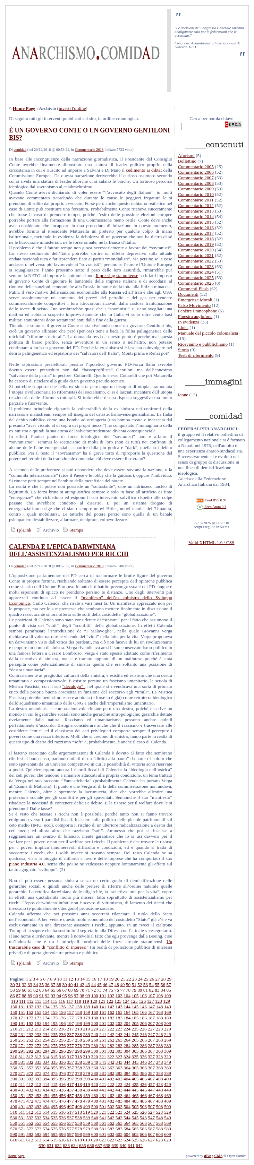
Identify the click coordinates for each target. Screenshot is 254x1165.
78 (128, 990)
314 (45, 1056)
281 (102, 1045)
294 (46, 1051)
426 (143, 1084)
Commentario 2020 (196, 249)
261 (102, 1040)
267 (151, 1040)
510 (13, 1112)
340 (94, 1062)
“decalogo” (73, 686)
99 (87, 995)
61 (29, 990)
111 (22, 1001)
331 (21, 1062)
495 (54, 1106)
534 (46, 1117)
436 (62, 1090)
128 (158, 1001)
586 (143, 1128)
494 (46, 1106)
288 (159, 1045)
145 (135, 1006)
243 (119, 1034)
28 (163, 979)
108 (159, 995)
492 (29, 1106)
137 (70, 1006)
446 (143, 1090)
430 (13, 1090)
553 (37, 1123)
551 (21, 1123)
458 (78, 1095)
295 (54, 1051)
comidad (20, 150)
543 (119, 1117)
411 (21, 1084)
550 (13, 1123)
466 (143, 1095)
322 (110, 1056)
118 (77, 1001)
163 (119, 1012)
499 (86, 1106)
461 (102, 1095)
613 (37, 1139)
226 (143, 1029)
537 (70, 1117)
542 (110, 1117)
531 (21, 1117)
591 (21, 1134)
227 (151, 1029)
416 (62, 1084)
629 (167, 1139)
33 (29, 984)
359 (86, 1067)
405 (135, 1078)
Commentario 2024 (196, 272)
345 (135, 1062)
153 (37, 1012)
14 (82, 979)
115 (54, 1001)
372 (29, 1073)
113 (38, 1001)
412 (29, 1084)
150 (13, 1012)
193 (37, 1023)
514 (45, 1112)
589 (167, 1128)
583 (119, 1128)
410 (13, 1084)
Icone (183, 394)
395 (54, 1078)
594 (46, 1134)
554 (46, 1123)
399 (86, 1078)
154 (46, 1012)
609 (167, 1134)
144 (127, 1006)
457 (70, 1095)
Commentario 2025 (196, 277)
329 (167, 1056)
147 (151, 1006)
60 (24, 990)
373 (37, 1073)
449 (167, 1090)
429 (167, 1084)
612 (29, 1139)
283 (119, 1045)
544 (127, 1117)
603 (119, 1134)
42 (81, 984)
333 (37, 1062)
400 (94, 1078)
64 (47, 990)
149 (167, 1006)
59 (18, 990)
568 (159, 1123)
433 (37, 1090)
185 (135, 1017)
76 (116, 990)
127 (150, 1001)
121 (101, 1001)
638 (106, 1145)
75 (111, 990)
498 (78, 1106)
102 (110, 995)
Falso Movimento (194, 305)
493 (37, 1106)
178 (78, 1017)
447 (151, 1090)
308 (159, 1051)
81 (145, 990)
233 (37, 1034)
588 (159, 1128)
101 (102, 995)
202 (110, 1023)
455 (54, 1095)
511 (21, 1112)
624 (127, 1139)
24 (140, 979)
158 (78, 1012)
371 (21, 1073)
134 (46, 1006)
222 (110, 1029)
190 (13, 1023)
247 (151, 1034)
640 (122, 1145)
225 (135, 1029)
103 (119, 995)
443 (119, 1090)
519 (86, 1112)
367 (151, 1067)
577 (70, 1128)
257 (70, 1040)
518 (78, 1112)
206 (143, 1023)
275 (54, 1045)
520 (94, 1112)
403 (119, 1078)
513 (37, 1112)
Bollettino (187, 161)
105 (135, 995)
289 (167, 1045)
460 (94, 1095)
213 (37, 1029)
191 (21, 1023)
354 (46, 1067)
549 (167, 1117)
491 (21, 1106)
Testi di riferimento (196, 355)
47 (111, 984)
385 (135, 1073)
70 (81, 990)
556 (62, 1123)
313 (37, 1056)
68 (70, 990)
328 (159, 1056)
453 (37, 1095)
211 (21, 1029)
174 (46, 1017)
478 (78, 1101)
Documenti (188, 294)
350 (13, 1067)
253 (37, 1040)
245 (135, 1034)
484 (127, 1101)
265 (135, 1040)
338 (78, 1062)
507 (151, 1106)
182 (110, 1017)
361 (102, 1067)
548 (159, 1117)
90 (35, 995)
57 (169, 984)
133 (37, 1006)
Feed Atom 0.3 (211, 507)
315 (54, 1056)
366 (143, 1067)
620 (94, 1139)
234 (46, 1034)
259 (86, 1040)
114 (46, 1001)
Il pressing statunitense (116, 275)
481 (102, 1101)
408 (159, 1078)
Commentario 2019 (196, 244)
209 (167, 1023)
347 (151, 1062)
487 (151, 1101)
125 (134, 1001)
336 (62, 1062)
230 (13, 1034)
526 (143, 1112)
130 (13, 1006)
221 (102, 1029)
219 (86, 1029)
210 (13, 1029)
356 (62, 1067)
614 (45, 1139)
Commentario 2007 (196, 177)
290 (13, 1051)
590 (13, 1134)
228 (159, 1029)
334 (46, 1062)
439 (86, 1090)
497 (70, 1106)
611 (21, 1139)
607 (151, 1134)
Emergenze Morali (195, 299)
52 (139, 984)
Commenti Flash (193, 288)
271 (21, 1045)
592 (29, 1134)
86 (12, 995)
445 (135, 1090)
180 (94, 1017)
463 (119, 1095)
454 (46, 1095)
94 (59, 995)
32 (24, 984)
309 (167, 1051)
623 (119, 1139)
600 (94, 1134)
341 (102, 1062)
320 (94, 1056)
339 (86, 1062)
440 (94, 1090)
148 (159, 1006)
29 (169, 979)
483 (119, 1101)
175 (54, 1017)
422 (110, 1084)
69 (76, 990)
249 (167, 1034)
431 (21, 1090)
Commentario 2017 (196, 233)
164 (127, 1012)
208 (159, 1023)
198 (78, 1023)
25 (146, 979)
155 (54, 1012)
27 (157, 979)
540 (94, 1117)
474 (46, 1101)
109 (167, 995)
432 (29, 1090)
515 (54, 1112)
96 (70, 995)
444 (127, 1090)
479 (86, 1101)
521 (102, 1112)
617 (70, 1139)
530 (13, 1117)
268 (159, 1040)
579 (86, 1128)
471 (21, 1101)
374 (46, 1073)
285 (135, 1045)
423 (119, 1084)
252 (29, 1040)
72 (93, 990)
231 (21, 1034)
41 (76, 984)
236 (62, 1034)
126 (142, 1001)
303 (119, 1051)
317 (70, 1056)
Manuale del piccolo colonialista (208, 333)
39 (64, 984)
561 (102, 1123)
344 (127, 1062)
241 (102, 1034)
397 (70, 1078)
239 (86, 1034)
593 (37, 1134)
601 (102, 1134)
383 (119, 1073)
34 (35, 984)
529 (167, 1112)
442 (110, 1090)
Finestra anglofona (195, 316)
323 (119, 1056)
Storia (183, 349)
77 (122, 990)
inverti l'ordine (72, 108)
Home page (16, 1156)
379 (86, 1073)
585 (135, 1128)
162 (110, 1012)
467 (151, 1095)
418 (78, 1084)
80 (139, 990)
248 (159, 1034)
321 (102, 1056)
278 (78, 1045)
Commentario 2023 (196, 266)
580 (94, 1128)
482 (110, 1101)
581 (102, 1128)
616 (62, 1139)
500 (94, 1106)
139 (86, 1006)
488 (159, 1101)
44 (93, 984)
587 (151, 1128)
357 (70, 1067)
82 (151, 990)
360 (94, 1067)
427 (151, 1084)
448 (159, 1090)
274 (46, 1045)
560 (94, 1123)
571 (21, 1128)
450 (13, 1095)
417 (70, 1084)
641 (131, 1145)
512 (29, 1112)
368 (159, 1067)
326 (143, 1056)
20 (117, 979)
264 (127, 1040)
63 (41, 990)
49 (122, 984)
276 (62, 1045)
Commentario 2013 (196, 211)
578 (78, 1128)
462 (110, 1095)
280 (94, 1045)
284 (127, 1045)
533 (37, 1117)
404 (127, 1078)
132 (29, 1006)
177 (70, 1017)
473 (37, 1101)
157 (70, 1012)
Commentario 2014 (196, 216)
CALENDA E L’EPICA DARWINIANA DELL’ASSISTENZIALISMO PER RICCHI (68, 550)
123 (118, 1001)
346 (143, 1062)
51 (134, 984)
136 (62, 1006)
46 (105, 984)
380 (94, 1073)
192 (29, 1023)
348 (159, 1062)
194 (46, 1023)
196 (62, 1023)
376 (62, 1073)
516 (62, 1112)
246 (143, 1034)
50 (128, 984)
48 (116, 984)
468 (159, 1095)
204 (127, 1023)
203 (119, 1023)
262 (110, 1040)
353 (37, 1067)
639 (114, 1145)
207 (151, 1023)
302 (110, 1051)
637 (98, 1145)
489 (167, 1101)
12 (70, 979)
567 (151, 1123)
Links (183, 327)
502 (110, 1106)
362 (110, 1067)
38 (59, 984)
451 (21, 1095)
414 (45, 1084)
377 (70, 1073)
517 (70, 1112)
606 (143, 1134)
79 (134, 990)
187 (151, 1017)
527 (151, 1112)
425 (135, 1084)
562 (110, 1123)
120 (93, 1001)
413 (37, 1084)
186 (143, 1017)
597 (70, 1134)
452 (29, 1095)
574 (46, 1128)
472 (29, 1101)
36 (47, 984)
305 (135, 1051)
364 (127, 1067)
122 (110, 1001)
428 (159, 1084)
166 (143, 1012)
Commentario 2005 (196, 166)
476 (62, 1101)
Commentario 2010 (196, 194)
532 (29, 1117)
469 (167, 1095)
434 (46, 1090)
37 (53, 984)
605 (135, 1134)
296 (62, 1051)
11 (65, 979)
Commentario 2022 (196, 261)
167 (151, 1012)
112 (30, 1001)
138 (78, 1006)
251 (21, 1040)
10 (59, 979)
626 (143, 1139)
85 (169, 990)
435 (54, 1090)
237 (70, 1034)
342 (110, 1062)
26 (152, 979)
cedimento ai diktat (144, 170)
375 (54, 1073)
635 (82, 1145)
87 (18, 995)
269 (167, 1040)
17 (100, 979)
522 (110, 1112)
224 (127, 1029)
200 (94, 1023)
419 (86, 1084)
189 (167, 1017)
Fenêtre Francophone (197, 310)
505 (135, 1106)
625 (135, 1139)
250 (13, 1040)
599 (86, 1134)
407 (151, 1078)
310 (13, 1056)
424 (127, 1084)
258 (78, 1040)
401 (102, 1078)
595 (54, 1134)
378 (78, 1073)
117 (70, 1001)
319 (86, 1056)
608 (159, 1134)
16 (94, 979)
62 (35, 990)
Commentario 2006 (196, 172)
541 (102, 1117)
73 (99, 990)
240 (94, 1034)
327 (151, 1056)
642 (139, 1145)
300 (94, 1051)
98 (81, 995)
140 (94, 1006)
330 (13, 1062)
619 (86, 1139)
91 (41, 995)
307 (151, 1051)
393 (37, 1078)
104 (127, 995)
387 (151, 1073)
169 (167, 1012)
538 (78, 1117)
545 (135, 1117)
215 (54, 1029)
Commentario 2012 (196, 205)
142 (110, 1006)
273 (37, 1045)
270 (13, 1045)
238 (78, 1034)
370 (13, 1073)
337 (70, 1062)
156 (62, 1012)
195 (54, 1023)
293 (37, 1051)
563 (119, 1123)
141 (102, 1006)
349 (167, 1062)
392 (29, 1078)
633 (66, 1145)
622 (110, 1139)
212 (29, 1029)
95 (64, 995)
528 (159, 1112)
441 (102, 1090)
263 (119, 1040)
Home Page (24, 108)
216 (62, 1029)
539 (86, 1117)
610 (13, 1139)
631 (49, 1145)
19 (111, 979)
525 (135, 1112)
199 (86, 1023)
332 (29, 1062)
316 (62, 1056)
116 (62, 1001)
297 (70, 1051)
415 (54, 1084)
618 (78, 1139)
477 (70, 1101)
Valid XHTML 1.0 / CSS (211, 542)
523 (119, 1112)
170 (13, 1017)
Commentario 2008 (196, 183)
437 (70, 1090)
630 (42, 1145)
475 (54, 1101)
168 (159, 1012)
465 (135, 1095)
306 (143, 1051)
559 (86, 1123)
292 (29, 1051)
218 (78, 1029)
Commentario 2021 (196, 255)
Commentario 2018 (89, 150)
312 (29, 1056)
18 (105, 979)
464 (127, 1095)
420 (94, 1084)
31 (18, 984)
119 (85, 1001)
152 (29, 1012)
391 (21, 1078)
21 (122, 979)
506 (143, 1106)
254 (46, 1040)
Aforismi (186, 155)
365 (135, 1067)
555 (54, 1123)
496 (62, 1106)
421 (102, 1084)
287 (151, 1045)
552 (29, 1123)
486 (143, 1101)
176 (62, 1017)
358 (78, 1067)
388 (159, 1073)
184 (127, 1017)
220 (94, 1029)
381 (102, 1073)
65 (53, 990)
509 (167, 1106)
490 (13, 1106)
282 (110, 1045)
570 (13, 1128)
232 (29, 1034)
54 (151, 984)
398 (78, 1078)
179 (86, 1017)
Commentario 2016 (196, 227)
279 (86, 1045)
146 (143, 1006)
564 (127, 1123)
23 (134, 979)
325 (135, 1056)
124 (125, 1001)
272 (29, 1045)
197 (70, 1023)
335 (54, 1062)
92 (47, 995)
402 (110, 1078)
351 (21, 1067)
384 (127, 1073)
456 (62, 1095)
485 (135, 1101)
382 (110, 1073)
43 (87, 984)
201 (102, 1023)
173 (37, 1017)
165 (135, 1012)
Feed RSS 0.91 (211, 500)
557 (70, 1123)
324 (127, 1056)
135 (54, 1006)
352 (29, 1067)
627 (151, 1139)
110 (14, 1001)
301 (102, 1051)
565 (135, 1123)
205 (135, 1023)
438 (78, 1090)
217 (70, 1029)
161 (102, 1012)
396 (62, 1078)
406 (143, 1078)
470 (13, 1101)
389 (167, 1073)
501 (102, 1106)
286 (143, 1045)
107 (151, 995)
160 (94, 1012)
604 (127, 1134)
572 (29, 1128)
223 (119, 1029)
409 (167, 1078)
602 (110, 1134)
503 (119, 1106)
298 (78, 1051)
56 (163, 984)
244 (127, 1034)
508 (159, 1106)
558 (78, 1123)
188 (159, 1017)
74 (105, 990)
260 (94, 1040)
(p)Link (20, 530)
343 (119, 1062)
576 (62, 1128)
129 (166, 1001)
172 (29, 1017)
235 (54, 1034)
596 (62, 1134)
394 (46, 1078)
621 (102, 1139)
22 (128, 979)
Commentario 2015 (196, 222)
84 (163, 990)
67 (64, 990)
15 (88, 979)
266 (143, 1040)
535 (54, 1117)
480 (94, 1101)
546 (143, 1117)
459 (86, 1095)
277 (70, 1045)
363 (119, 1067)
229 (167, 1029)
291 (21, 1051)
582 (110, 1128)
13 (76, 979)
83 (157, 990)
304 (127, 1051)
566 (143, 1123)
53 (145, 984)
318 (78, 1056)
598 (78, 1134)
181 (102, 1017)
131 (21, 1006)
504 (127, 1106)
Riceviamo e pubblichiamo (203, 344)
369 (167, 1067)
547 (151, 1117)
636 (90, 1145)
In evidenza (189, 322)
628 (159, 1139)
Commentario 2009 (196, 188)
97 (76, 995)
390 (13, 1078)
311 (21, 1056)
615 (54, 1139)
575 (54, 1128)
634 (74, 1145)
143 (119, 1006)
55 (157, 984)
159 (86, 1012)
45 (99, 984)
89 (29, 995)
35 (41, 984)
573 (37, 1128)
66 (59, 990)
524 (127, 1112)
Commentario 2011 (196, 199)
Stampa (72, 530)
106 (143, 995)
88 (24, 995)
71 (87, 990)
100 (94, 995)
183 (119, 1017)
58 (12, 990)
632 (58, 1145)
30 (12, 984)
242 (110, 1034)
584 (127, 1128)
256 (62, 1040)
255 (54, 1040)
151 (21, 1012)
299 (86, 1051)
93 (53, 995)
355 (54, 1067)
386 (143, 1073)
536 (62, 1117)
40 (70, 984)
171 (21, 1017)
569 (167, 1123)
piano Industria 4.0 (26, 863)
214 (45, 1029)
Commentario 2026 (196, 283)
